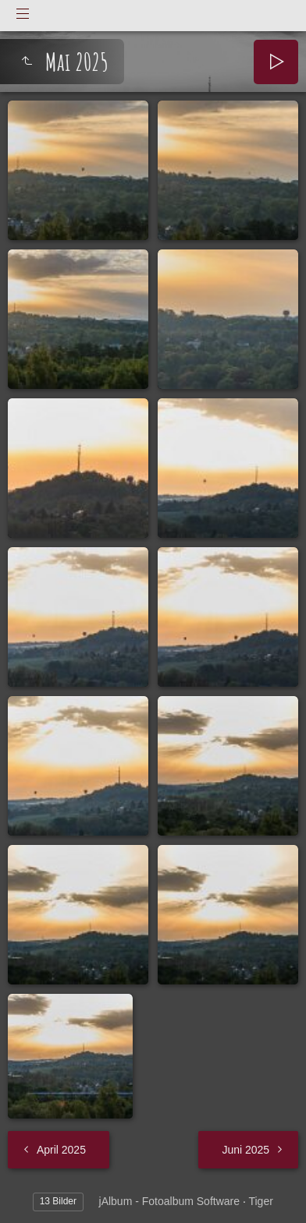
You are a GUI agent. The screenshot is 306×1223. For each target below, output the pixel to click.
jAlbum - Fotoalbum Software (169, 1201)
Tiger (260, 1201)
